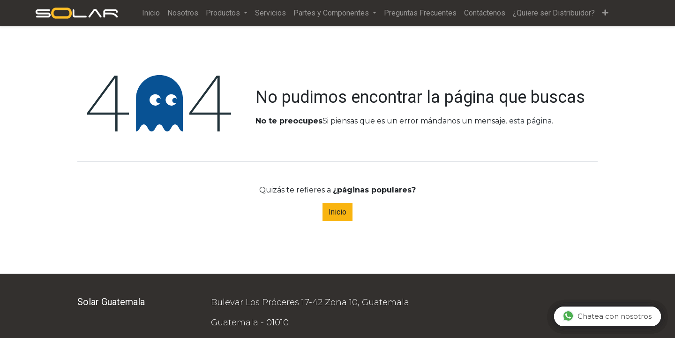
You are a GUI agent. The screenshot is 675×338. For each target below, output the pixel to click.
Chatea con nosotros (607, 316)
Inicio (337, 211)
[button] (606, 13)
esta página (530, 120)
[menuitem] (152, 13)
